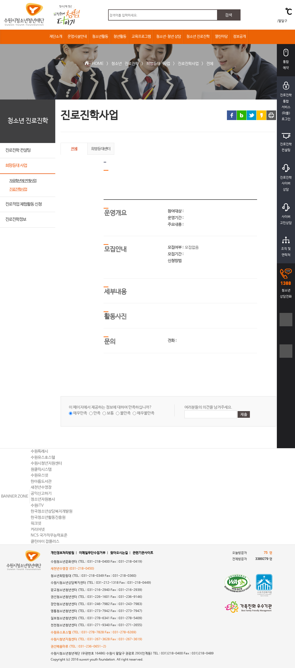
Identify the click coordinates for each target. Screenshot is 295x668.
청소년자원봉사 (43, 499)
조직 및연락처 (286, 247)
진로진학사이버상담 (286, 178)
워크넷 (36, 523)
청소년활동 (100, 36)
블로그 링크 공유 (241, 115)
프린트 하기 (271, 115)
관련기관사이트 (143, 553)
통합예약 (286, 59)
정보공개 (239, 36)
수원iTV (37, 505)
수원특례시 (39, 451)
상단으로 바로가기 (286, 432)
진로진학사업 (188, 63)
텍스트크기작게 (286, 354)
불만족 (125, 413)
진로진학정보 (15, 219)
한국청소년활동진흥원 (48, 517)
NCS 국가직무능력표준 (49, 535)
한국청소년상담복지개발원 (51, 511)
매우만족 (80, 413)
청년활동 (119, 36)
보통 (110, 413)
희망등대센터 (100, 148)
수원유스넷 (39, 475)
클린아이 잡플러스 (45, 541)
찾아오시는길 (119, 553)
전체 (209, 63)
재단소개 (55, 36)
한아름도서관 (41, 481)
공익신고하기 (41, 493)
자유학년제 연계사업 (22, 181)
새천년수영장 (41, 487)
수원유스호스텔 (43, 457)
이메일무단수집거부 (92, 553)
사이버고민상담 (286, 214)
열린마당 (221, 36)
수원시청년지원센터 (46, 463)
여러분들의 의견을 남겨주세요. (208, 407)
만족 (96, 413)
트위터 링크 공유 (251, 115)
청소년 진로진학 (198, 36)
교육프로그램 (141, 36)
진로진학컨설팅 (286, 142)
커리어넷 (38, 529)
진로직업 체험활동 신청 (23, 204)
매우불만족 (145, 413)
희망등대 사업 (158, 63)
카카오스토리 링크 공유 (261, 115)
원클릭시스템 (41, 469)
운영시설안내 (77, 36)
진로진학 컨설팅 (17, 150)
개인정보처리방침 (62, 553)
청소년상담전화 (286, 284)
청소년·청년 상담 (168, 36)
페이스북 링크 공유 (232, 115)
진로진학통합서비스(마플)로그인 (286, 101)
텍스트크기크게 (286, 322)
